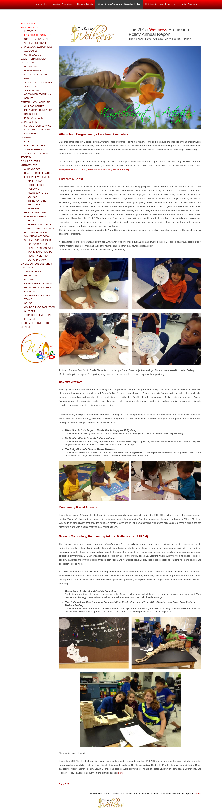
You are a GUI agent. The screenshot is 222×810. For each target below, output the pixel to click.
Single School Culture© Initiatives (36, 266)
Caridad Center (34, 106)
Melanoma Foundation (38, 110)
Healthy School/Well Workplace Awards (41, 250)
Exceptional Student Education (34, 61)
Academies (31, 51)
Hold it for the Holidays (37, 187)
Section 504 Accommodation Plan (37, 92)
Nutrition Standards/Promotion (160, 4)
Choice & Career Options (37, 47)
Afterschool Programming (29, 25)
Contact (197, 793)
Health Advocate (35, 212)
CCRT (27, 141)
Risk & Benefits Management (30, 163)
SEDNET (28, 98)
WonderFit (34, 208)
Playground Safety (40, 224)
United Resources (190, 4)
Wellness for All (35, 43)
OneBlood (30, 114)
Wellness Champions (37, 240)
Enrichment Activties (38, 35)
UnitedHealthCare (36, 232)
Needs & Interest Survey (38, 194)
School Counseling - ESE (37, 76)
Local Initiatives (34, 145)
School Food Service (37, 125)
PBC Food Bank (33, 118)
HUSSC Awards (30, 133)
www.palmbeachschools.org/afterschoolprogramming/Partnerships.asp (94, 169)
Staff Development (36, 39)
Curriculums (32, 55)
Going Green (29, 122)
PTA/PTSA (26, 157)
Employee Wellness (37, 177)
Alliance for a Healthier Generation (38, 171)
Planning (26, 137)
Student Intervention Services (35, 325)
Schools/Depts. (38, 244)
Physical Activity (85, 4)
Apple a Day (35, 181)
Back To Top (65, 784)
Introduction (41, 4)
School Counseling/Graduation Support (39, 307)
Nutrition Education (62, 4)
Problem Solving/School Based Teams (38, 295)
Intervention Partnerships (33, 68)
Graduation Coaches (37, 287)
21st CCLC (30, 31)
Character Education (38, 283)
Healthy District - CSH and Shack (39, 258)
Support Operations (37, 129)
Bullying (29, 279)
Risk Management (35, 216)
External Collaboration (36, 102)
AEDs (31, 220)
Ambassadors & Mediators (34, 273)
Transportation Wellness (38, 202)
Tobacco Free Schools (39, 228)
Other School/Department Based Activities (119, 4)
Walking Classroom (37, 236)
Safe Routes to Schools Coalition (36, 151)
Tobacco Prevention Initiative (37, 317)
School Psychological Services (39, 84)
